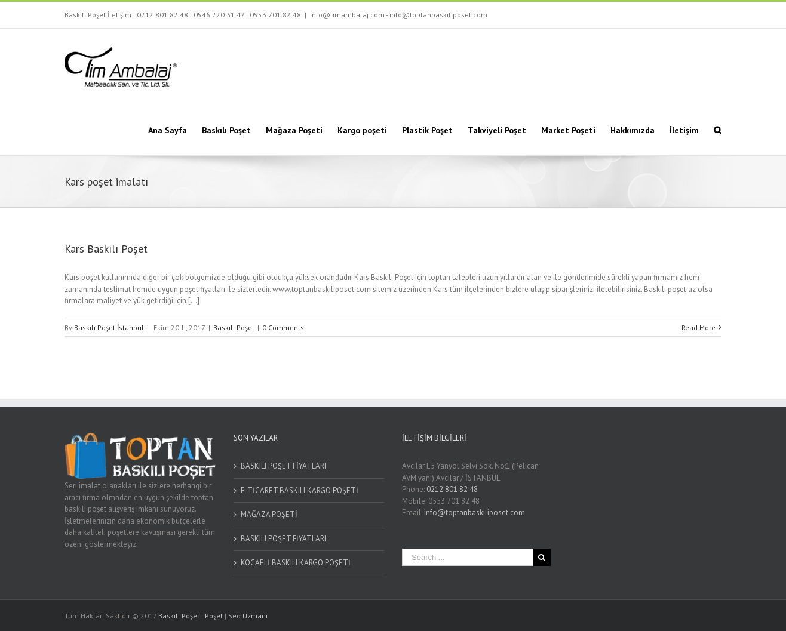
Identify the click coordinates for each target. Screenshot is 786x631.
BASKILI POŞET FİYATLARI (283, 466)
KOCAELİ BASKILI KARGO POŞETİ (296, 563)
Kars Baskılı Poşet (106, 249)
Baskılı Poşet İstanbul (109, 327)
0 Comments (283, 327)
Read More (698, 327)
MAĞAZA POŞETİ (269, 514)
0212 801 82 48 (162, 14)
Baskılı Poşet (233, 327)
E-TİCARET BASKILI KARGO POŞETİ (299, 490)
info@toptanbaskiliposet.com (474, 512)
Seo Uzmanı (248, 615)
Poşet (214, 615)
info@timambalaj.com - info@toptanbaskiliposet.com (398, 14)
